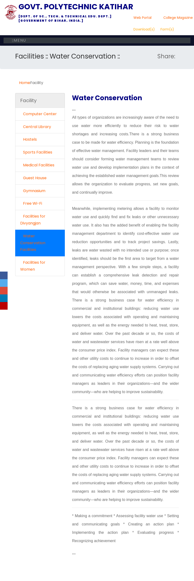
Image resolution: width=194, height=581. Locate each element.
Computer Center (38, 114)
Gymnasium (32, 191)
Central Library (35, 126)
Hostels (28, 139)
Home (24, 82)
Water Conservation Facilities (32, 243)
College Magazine (178, 17)
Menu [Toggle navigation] (19, 40)
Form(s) (167, 29)
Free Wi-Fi (31, 203)
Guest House (33, 178)
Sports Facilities (36, 152)
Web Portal (142, 17)
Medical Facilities (37, 165)
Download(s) (144, 29)
